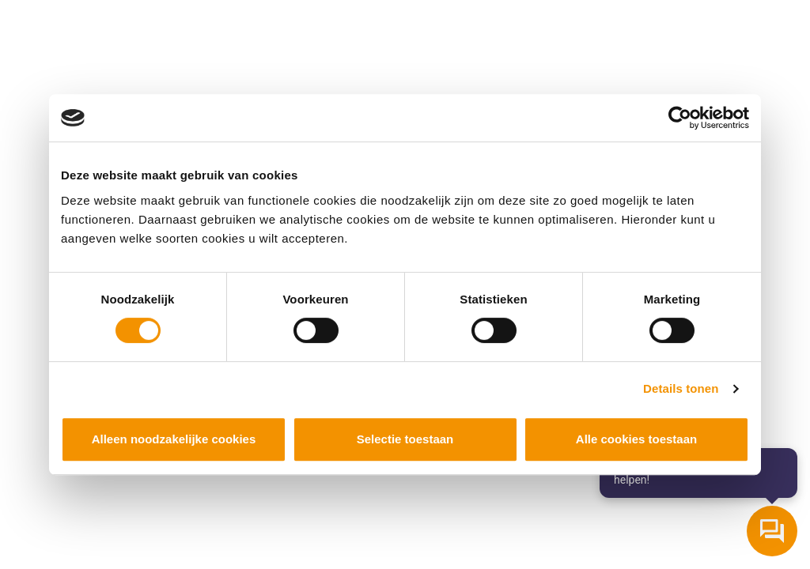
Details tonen (680, 388)
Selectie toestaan (405, 439)
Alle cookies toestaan (636, 439)
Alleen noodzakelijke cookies (174, 439)
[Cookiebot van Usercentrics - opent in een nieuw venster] (680, 118)
